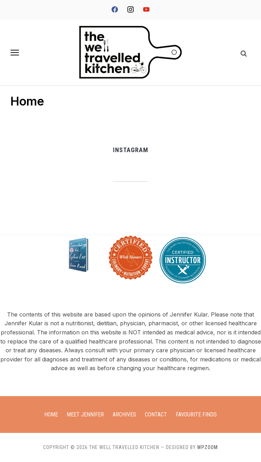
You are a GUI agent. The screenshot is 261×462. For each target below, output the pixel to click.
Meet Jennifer (85, 414)
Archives (124, 414)
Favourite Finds (196, 414)
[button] (15, 52)
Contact (156, 414)
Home (51, 414)
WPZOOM (207, 447)
